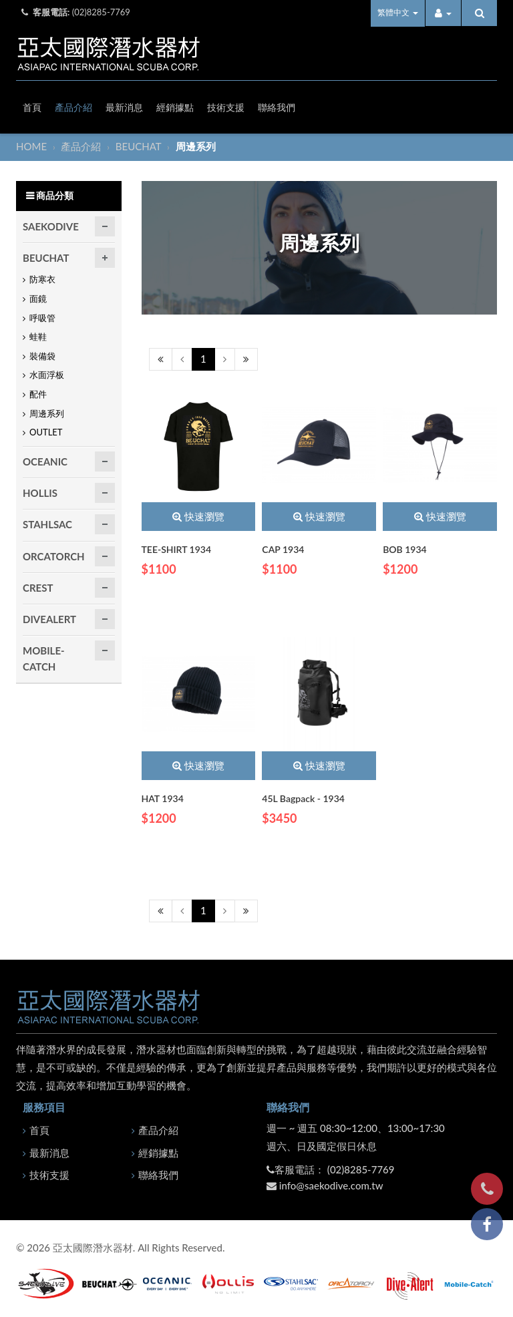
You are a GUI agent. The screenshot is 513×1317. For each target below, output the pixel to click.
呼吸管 (42, 318)
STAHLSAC (47, 524)
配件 (38, 394)
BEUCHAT (140, 146)
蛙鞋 (38, 336)
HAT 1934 (163, 798)
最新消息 (124, 107)
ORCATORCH (54, 556)
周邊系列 (46, 413)
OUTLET (46, 432)
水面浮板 (46, 374)
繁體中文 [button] (397, 12)
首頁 (32, 107)
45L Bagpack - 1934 (303, 798)
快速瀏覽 (198, 516)
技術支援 (225, 107)
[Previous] (160, 359)
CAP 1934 (283, 549)
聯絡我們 (276, 107)
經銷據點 (175, 107)
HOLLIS (40, 493)
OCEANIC (45, 461)
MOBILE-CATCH (44, 658)
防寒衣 (42, 279)
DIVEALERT (49, 619)
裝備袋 (42, 356)
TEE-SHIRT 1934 (177, 549)
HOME (32, 146)
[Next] (224, 359)
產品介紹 (73, 107)
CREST (38, 588)
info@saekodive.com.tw (331, 1185)
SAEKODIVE (51, 226)
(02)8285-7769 (101, 12)
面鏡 (38, 298)
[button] (443, 13)
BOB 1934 (405, 549)
